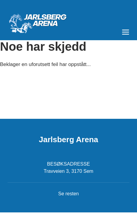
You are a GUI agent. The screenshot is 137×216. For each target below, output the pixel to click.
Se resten (68, 193)
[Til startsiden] (68, 21)
